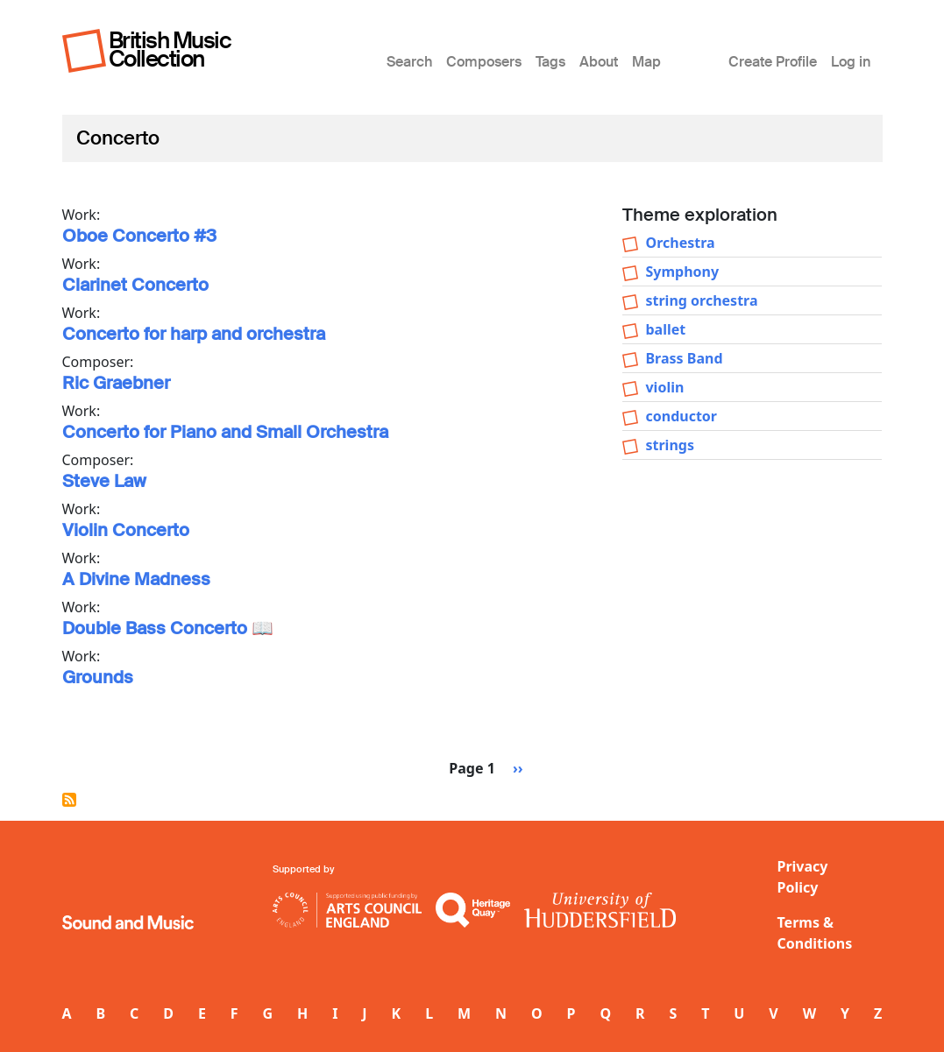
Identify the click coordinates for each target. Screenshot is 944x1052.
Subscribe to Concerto (69, 800)
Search (409, 62)
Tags (550, 62)
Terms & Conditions (815, 933)
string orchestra (701, 300)
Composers (484, 62)
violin (664, 387)
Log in (850, 62)
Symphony (682, 271)
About (598, 62)
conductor (681, 416)
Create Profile (772, 62)
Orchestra (679, 242)
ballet (665, 329)
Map (646, 62)
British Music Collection (170, 49)
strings (669, 445)
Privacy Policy (802, 877)
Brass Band (683, 358)
